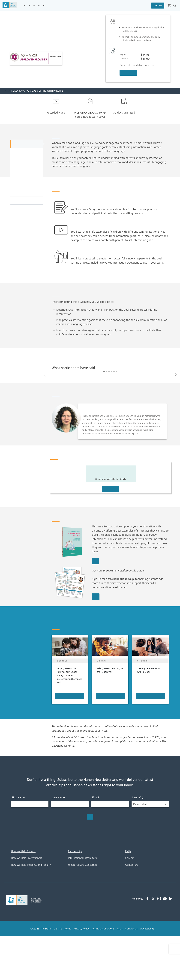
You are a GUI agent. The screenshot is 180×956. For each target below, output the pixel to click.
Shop (47, 5)
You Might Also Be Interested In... (26, 201)
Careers (129, 858)
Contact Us (132, 864)
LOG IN (158, 5)
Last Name (58, 797)
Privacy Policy (80, 928)
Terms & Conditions (102, 928)
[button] (44, 375)
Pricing (26, 184)
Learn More (95, 561)
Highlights (26, 152)
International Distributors (83, 858)
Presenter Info (26, 176)
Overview (26, 144)
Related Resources (26, 192)
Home (65, 928)
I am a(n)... (138, 797)
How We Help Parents (24, 851)
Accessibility (149, 928)
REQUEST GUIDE (95, 597)
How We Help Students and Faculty (32, 864)
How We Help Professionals (27, 858)
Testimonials (26, 168)
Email (95, 797)
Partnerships (75, 851)
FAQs (128, 851)
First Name (18, 797)
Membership (44, 6)
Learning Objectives (26, 160)
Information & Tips (39, 6)
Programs (29, 6)
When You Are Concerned (83, 864)
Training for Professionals (34, 6)
